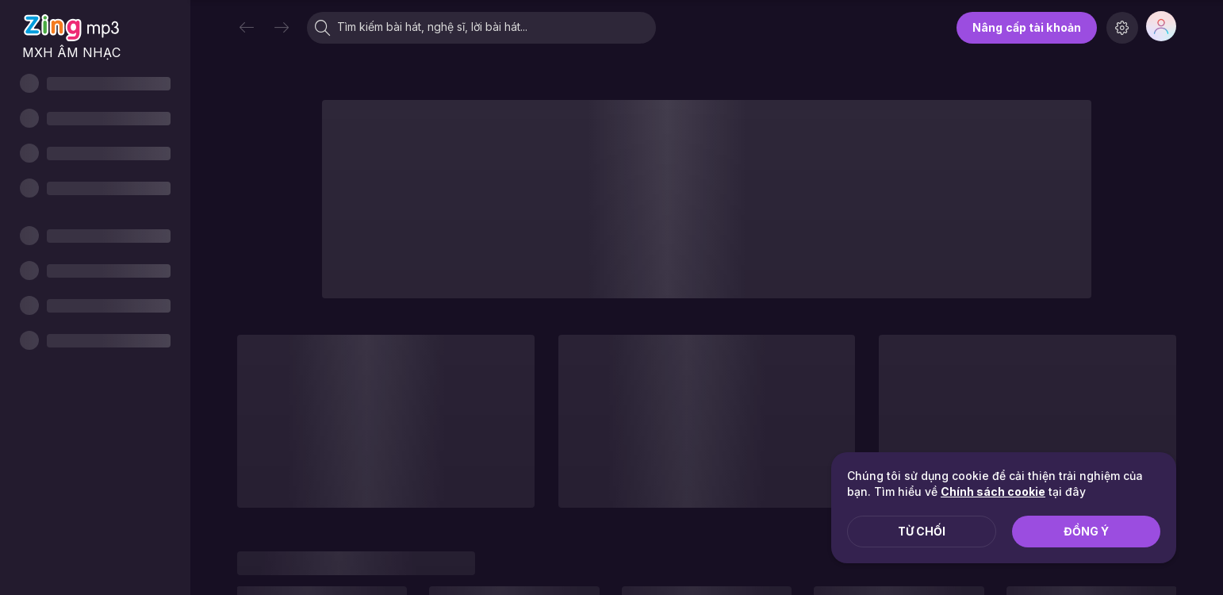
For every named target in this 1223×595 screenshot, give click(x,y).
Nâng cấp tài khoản (1026, 27)
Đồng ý (1086, 531)
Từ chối (921, 531)
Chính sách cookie (993, 491)
